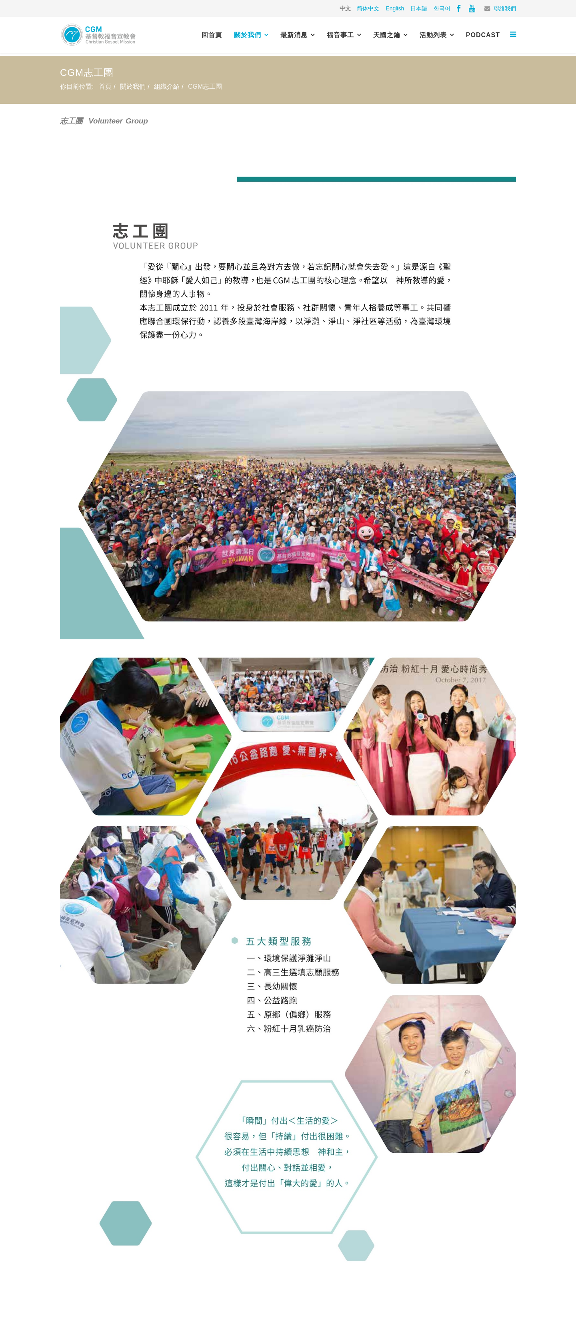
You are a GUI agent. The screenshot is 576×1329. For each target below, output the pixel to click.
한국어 (442, 8)
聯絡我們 (505, 8)
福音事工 (340, 35)
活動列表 (433, 35)
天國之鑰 (386, 35)
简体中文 (368, 8)
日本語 (418, 8)
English (395, 8)
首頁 (105, 86)
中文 (345, 8)
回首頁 (212, 35)
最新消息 (294, 35)
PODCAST (483, 35)
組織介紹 (167, 86)
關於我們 (247, 35)
